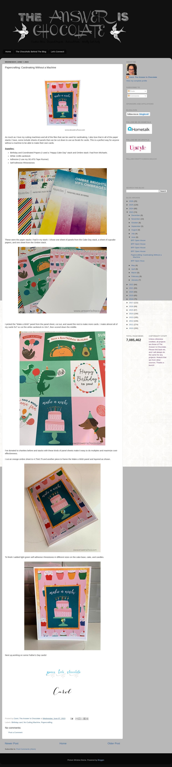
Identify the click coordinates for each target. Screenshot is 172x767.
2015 (131, 310)
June (133, 237)
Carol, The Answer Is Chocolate (143, 77)
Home (8, 51)
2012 (131, 321)
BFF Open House (138, 240)
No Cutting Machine (32, 722)
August (134, 230)
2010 (131, 328)
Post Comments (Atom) (26, 749)
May (133, 265)
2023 (131, 212)
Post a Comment (15, 732)
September (136, 226)
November (136, 219)
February (135, 276)
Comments (133, 96)
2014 (131, 314)
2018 (131, 299)
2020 (131, 292)
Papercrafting (46, 722)
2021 (131, 288)
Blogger (101, 760)
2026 (131, 201)
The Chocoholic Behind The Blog (31, 51)
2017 (131, 303)
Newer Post (11, 743)
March (134, 273)
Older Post (114, 743)
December (136, 215)
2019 (131, 295)
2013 (131, 317)
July (133, 234)
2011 (131, 324)
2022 (131, 284)
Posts (131, 91)
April (133, 269)
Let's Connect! (57, 51)
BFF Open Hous (138, 261)
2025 (131, 205)
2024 (131, 208)
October (135, 223)
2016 (131, 306)
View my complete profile (136, 81)
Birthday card (17, 722)
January (135, 280)
